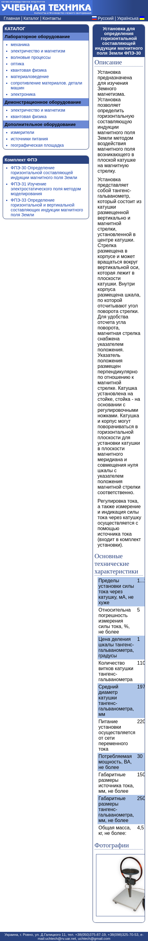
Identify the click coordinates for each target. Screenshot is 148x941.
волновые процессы (30, 57)
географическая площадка (37, 145)
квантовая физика (28, 70)
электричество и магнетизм (38, 50)
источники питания (29, 138)
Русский (106, 18)
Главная (12, 18)
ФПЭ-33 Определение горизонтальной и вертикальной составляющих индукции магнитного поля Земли (47, 207)
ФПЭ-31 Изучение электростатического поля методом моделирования (46, 188)
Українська (128, 18)
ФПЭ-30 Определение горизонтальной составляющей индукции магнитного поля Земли (44, 172)
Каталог (32, 18)
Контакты (52, 18)
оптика (17, 63)
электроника (23, 94)
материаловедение (30, 76)
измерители (22, 132)
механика (20, 44)
